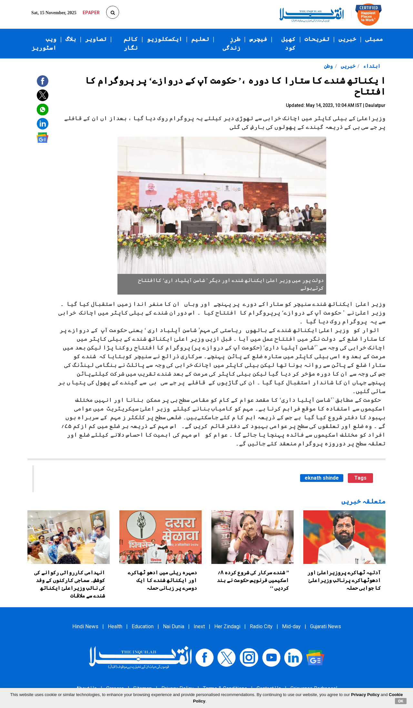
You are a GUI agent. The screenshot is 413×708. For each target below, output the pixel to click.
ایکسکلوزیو (164, 39)
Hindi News (85, 626)
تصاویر (95, 39)
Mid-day (291, 626)
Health (115, 626)
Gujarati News (325, 626)
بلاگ (70, 39)
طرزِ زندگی (231, 43)
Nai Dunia (173, 626)
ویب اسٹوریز (44, 43)
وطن (328, 66)
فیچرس (258, 39)
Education (143, 626)
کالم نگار (131, 43)
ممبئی (374, 39)
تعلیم (200, 39)
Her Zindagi (227, 626)
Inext (199, 626)
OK (401, 701)
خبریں (347, 39)
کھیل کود (288, 43)
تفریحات (317, 39)
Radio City (261, 626)
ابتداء (371, 66)
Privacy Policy (365, 694)
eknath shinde (322, 478)
